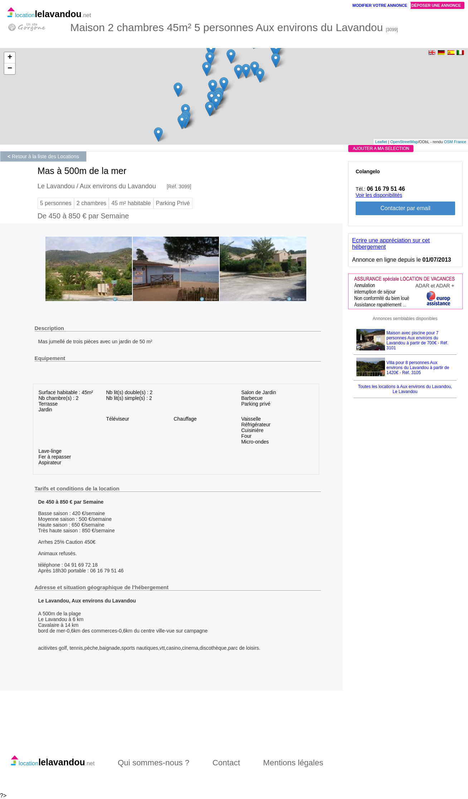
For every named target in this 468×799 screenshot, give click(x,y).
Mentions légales (293, 762)
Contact (226, 762)
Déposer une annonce (436, 5)
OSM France (455, 142)
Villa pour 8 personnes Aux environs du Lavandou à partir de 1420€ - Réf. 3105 (417, 367)
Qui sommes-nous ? (153, 762)
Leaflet (381, 142)
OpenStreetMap (404, 142)
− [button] (10, 68)
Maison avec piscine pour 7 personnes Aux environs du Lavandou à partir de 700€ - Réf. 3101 (417, 340)
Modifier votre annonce (379, 5)
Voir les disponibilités (379, 195)
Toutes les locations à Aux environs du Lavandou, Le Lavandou (405, 389)
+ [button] (10, 57)
